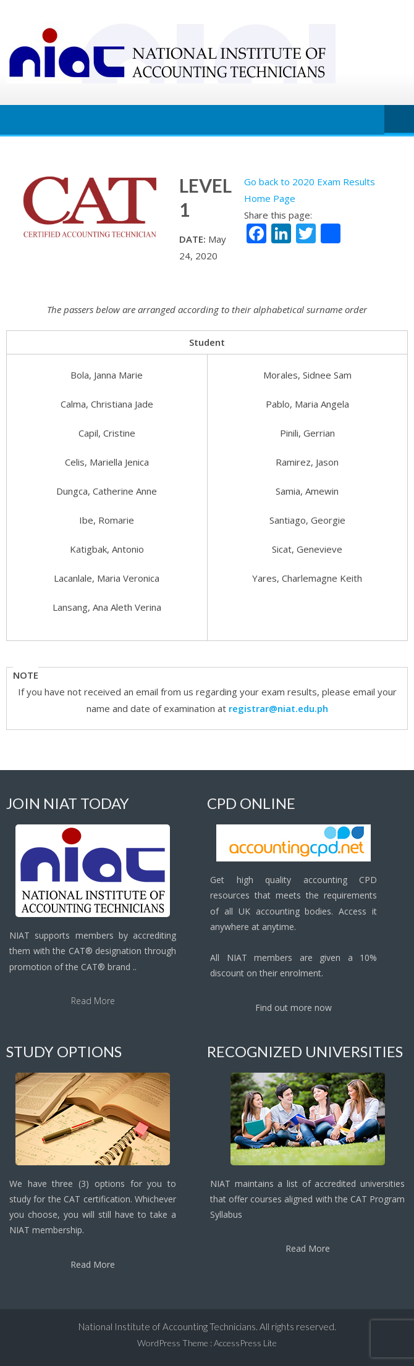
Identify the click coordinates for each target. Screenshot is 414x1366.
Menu (399, 120)
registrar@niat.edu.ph (278, 708)
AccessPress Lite (245, 1343)
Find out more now (293, 1007)
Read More (93, 1001)
